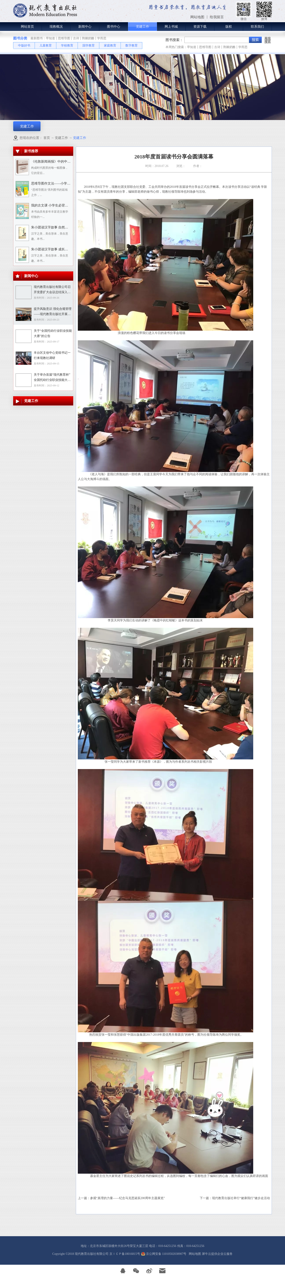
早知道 (50, 38)
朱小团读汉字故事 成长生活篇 (53, 249)
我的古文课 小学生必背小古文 (53, 205)
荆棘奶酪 (88, 38)
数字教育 (131, 45)
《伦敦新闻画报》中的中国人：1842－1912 (62, 161)
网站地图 (194, 1253)
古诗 (76, 38)
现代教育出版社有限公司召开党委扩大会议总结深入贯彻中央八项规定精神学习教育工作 (52, 290)
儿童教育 (45, 45)
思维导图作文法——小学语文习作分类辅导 (62, 183)
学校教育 (67, 45)
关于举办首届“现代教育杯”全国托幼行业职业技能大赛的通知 (52, 378)
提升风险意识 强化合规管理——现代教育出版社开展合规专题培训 (52, 312)
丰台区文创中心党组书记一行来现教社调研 (52, 355)
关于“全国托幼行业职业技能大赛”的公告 (53, 333)
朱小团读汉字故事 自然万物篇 (53, 227)
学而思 (101, 38)
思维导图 (64, 38)
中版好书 (24, 45)
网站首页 (27, 26)
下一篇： (235, 1198)
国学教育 (88, 45)
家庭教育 (110, 45)
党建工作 (61, 138)
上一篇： (121, 1198)
